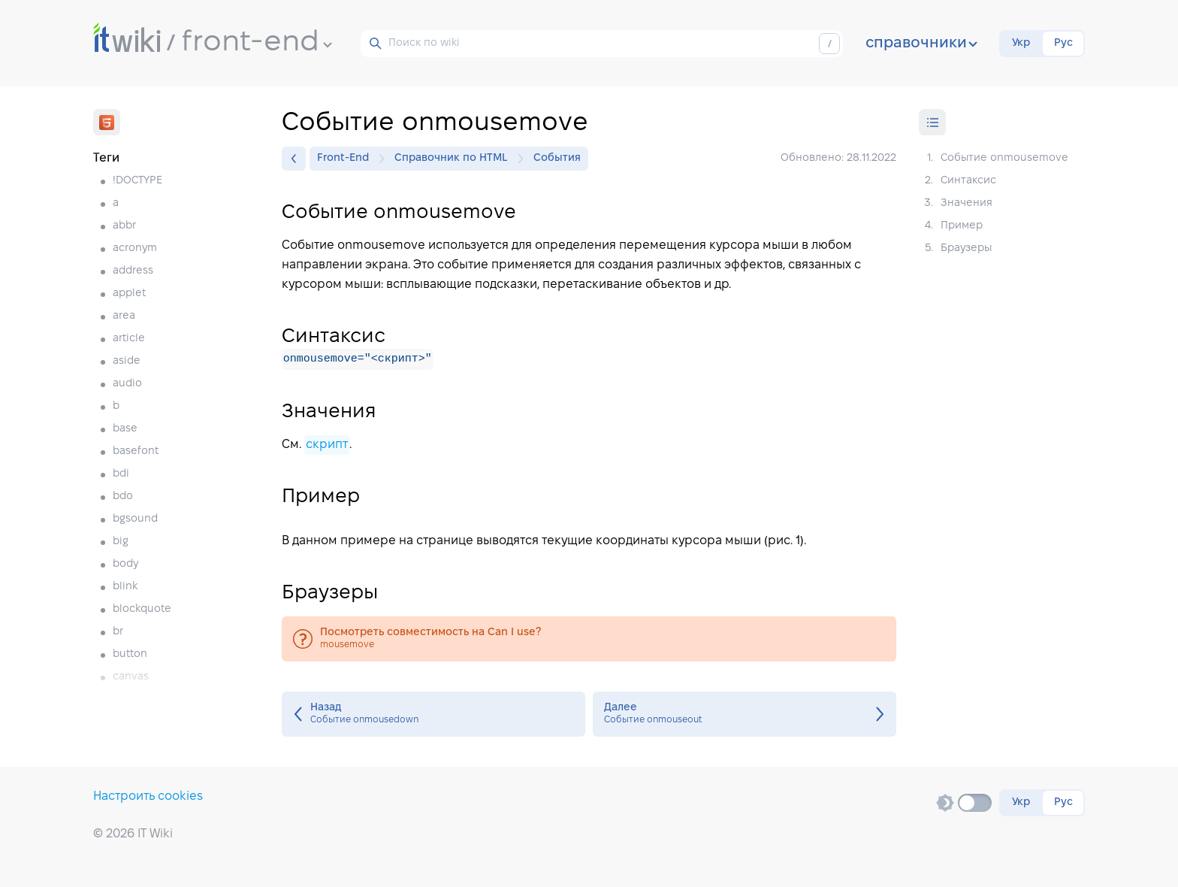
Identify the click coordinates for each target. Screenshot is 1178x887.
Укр (1021, 43)
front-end (257, 42)
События (557, 158)
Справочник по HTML (454, 158)
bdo (123, 496)
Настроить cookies (148, 796)
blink (125, 587)
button (130, 654)
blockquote (142, 609)
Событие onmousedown (433, 714)
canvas (131, 677)
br (118, 632)
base (125, 429)
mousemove (589, 638)
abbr (124, 226)
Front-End (346, 158)
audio (127, 384)
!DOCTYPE (137, 181)
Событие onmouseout (744, 714)
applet (129, 293)
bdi (121, 474)
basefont (136, 451)
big (120, 541)
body (125, 564)
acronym (135, 248)
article (129, 339)
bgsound (135, 519)
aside (126, 361)
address (133, 271)
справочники (921, 43)
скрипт (327, 444)
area (124, 316)
